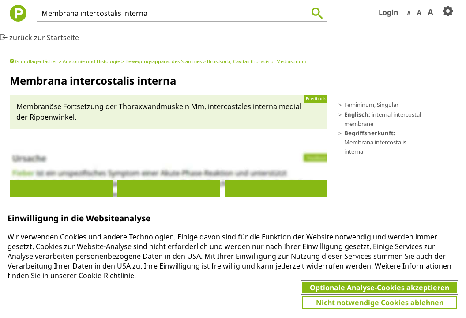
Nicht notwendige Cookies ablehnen (379, 302)
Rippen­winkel (52, 117)
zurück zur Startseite (39, 37)
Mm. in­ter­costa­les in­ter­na (234, 106)
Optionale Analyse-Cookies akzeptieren (379, 287)
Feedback (316, 99)
